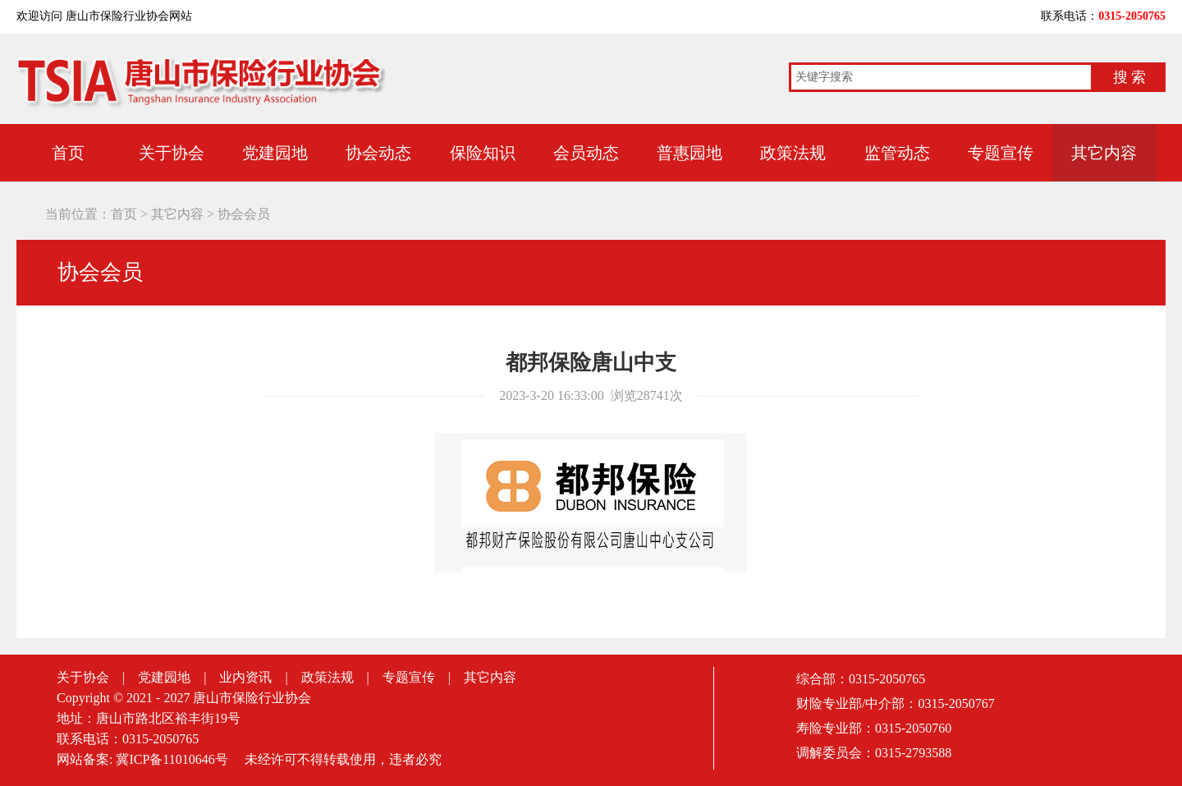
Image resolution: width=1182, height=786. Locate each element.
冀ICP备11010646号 (171, 759)
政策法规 (793, 153)
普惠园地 (689, 153)
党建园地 (275, 153)
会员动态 (586, 153)
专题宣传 (1000, 153)
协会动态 (378, 153)
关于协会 (171, 153)
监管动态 (897, 153)
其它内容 (1104, 153)
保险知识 (482, 153)
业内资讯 (245, 677)
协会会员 (244, 214)
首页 (68, 153)
